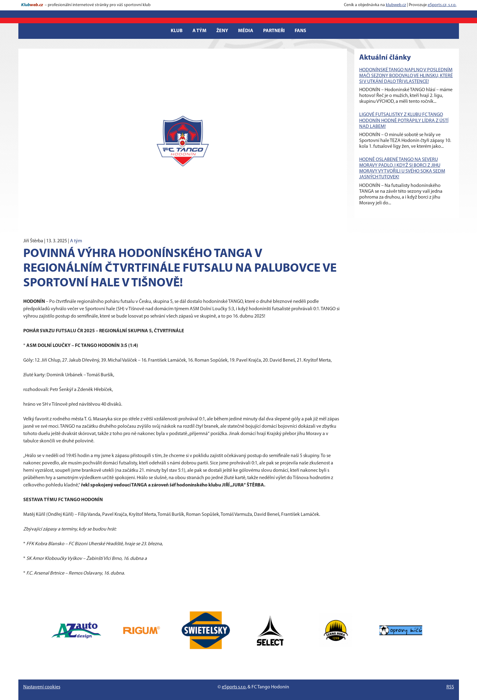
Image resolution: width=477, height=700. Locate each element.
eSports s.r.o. (234, 687)
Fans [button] (300, 30)
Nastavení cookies (41, 687)
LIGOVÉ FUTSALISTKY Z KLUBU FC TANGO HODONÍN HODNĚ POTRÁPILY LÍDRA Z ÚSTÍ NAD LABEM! (404, 120)
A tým (76, 241)
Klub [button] (177, 30)
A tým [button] (199, 30)
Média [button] (245, 30)
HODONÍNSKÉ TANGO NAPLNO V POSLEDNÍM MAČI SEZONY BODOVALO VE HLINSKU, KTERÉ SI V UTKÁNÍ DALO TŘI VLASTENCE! (406, 76)
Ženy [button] (222, 30)
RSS (450, 687)
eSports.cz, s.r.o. (442, 5)
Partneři (274, 30)
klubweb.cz (396, 5)
